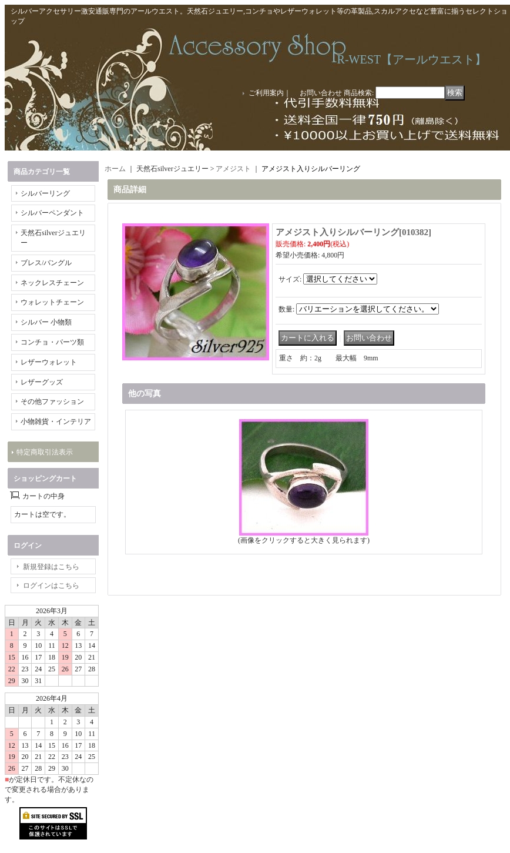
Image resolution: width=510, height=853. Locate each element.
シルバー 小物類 (46, 322)
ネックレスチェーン (52, 283)
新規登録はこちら (51, 567)
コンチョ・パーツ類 (52, 342)
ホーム (115, 169)
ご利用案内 (266, 93)
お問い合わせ (321, 93)
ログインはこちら (51, 585)
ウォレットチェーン (52, 302)
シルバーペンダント (52, 213)
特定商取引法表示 (44, 452)
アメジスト (233, 169)
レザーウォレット (49, 362)
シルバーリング (45, 193)
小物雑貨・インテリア (56, 421)
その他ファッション (52, 401)
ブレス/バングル (46, 263)
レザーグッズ (42, 382)
